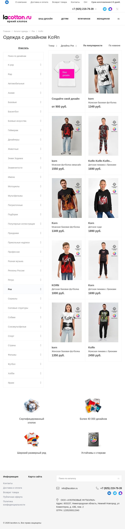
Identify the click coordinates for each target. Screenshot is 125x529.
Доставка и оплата (39, 2)
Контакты (75, 2)
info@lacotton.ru (70, 488)
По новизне (114, 45)
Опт (85, 2)
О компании (21, 2)
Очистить (23, 48)
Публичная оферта (12, 497)
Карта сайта (35, 476)
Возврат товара (59, 2)
